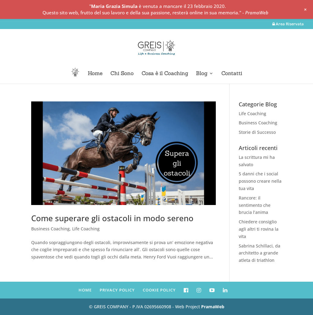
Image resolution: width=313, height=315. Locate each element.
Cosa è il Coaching (165, 74)
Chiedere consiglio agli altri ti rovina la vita (258, 229)
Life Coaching (86, 229)
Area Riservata (288, 24)
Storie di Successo (257, 132)
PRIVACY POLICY (117, 290)
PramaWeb (212, 307)
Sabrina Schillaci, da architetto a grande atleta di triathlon (259, 253)
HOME (85, 290)
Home (95, 74)
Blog (201, 74)
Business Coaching (50, 229)
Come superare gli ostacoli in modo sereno (112, 218)
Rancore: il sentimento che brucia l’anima (255, 205)
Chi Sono (122, 74)
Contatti (231, 74)
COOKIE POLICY (159, 290)
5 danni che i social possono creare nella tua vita (260, 181)
